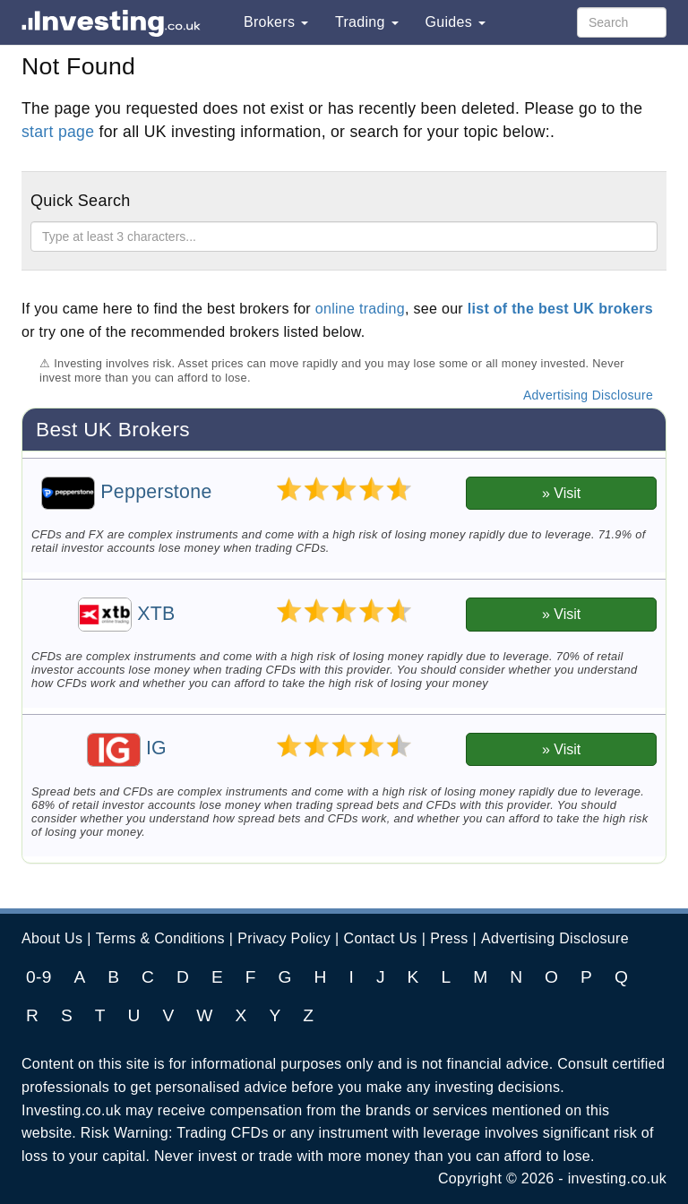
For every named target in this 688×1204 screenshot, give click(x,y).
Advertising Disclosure (588, 395)
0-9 (39, 977)
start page (58, 132)
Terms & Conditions (160, 938)
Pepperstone (126, 492)
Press (449, 938)
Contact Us (380, 938)
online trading (360, 308)
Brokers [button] (276, 22)
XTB (127, 613)
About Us (52, 938)
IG (127, 748)
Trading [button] (367, 22)
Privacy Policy (284, 938)
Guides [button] (456, 22)
